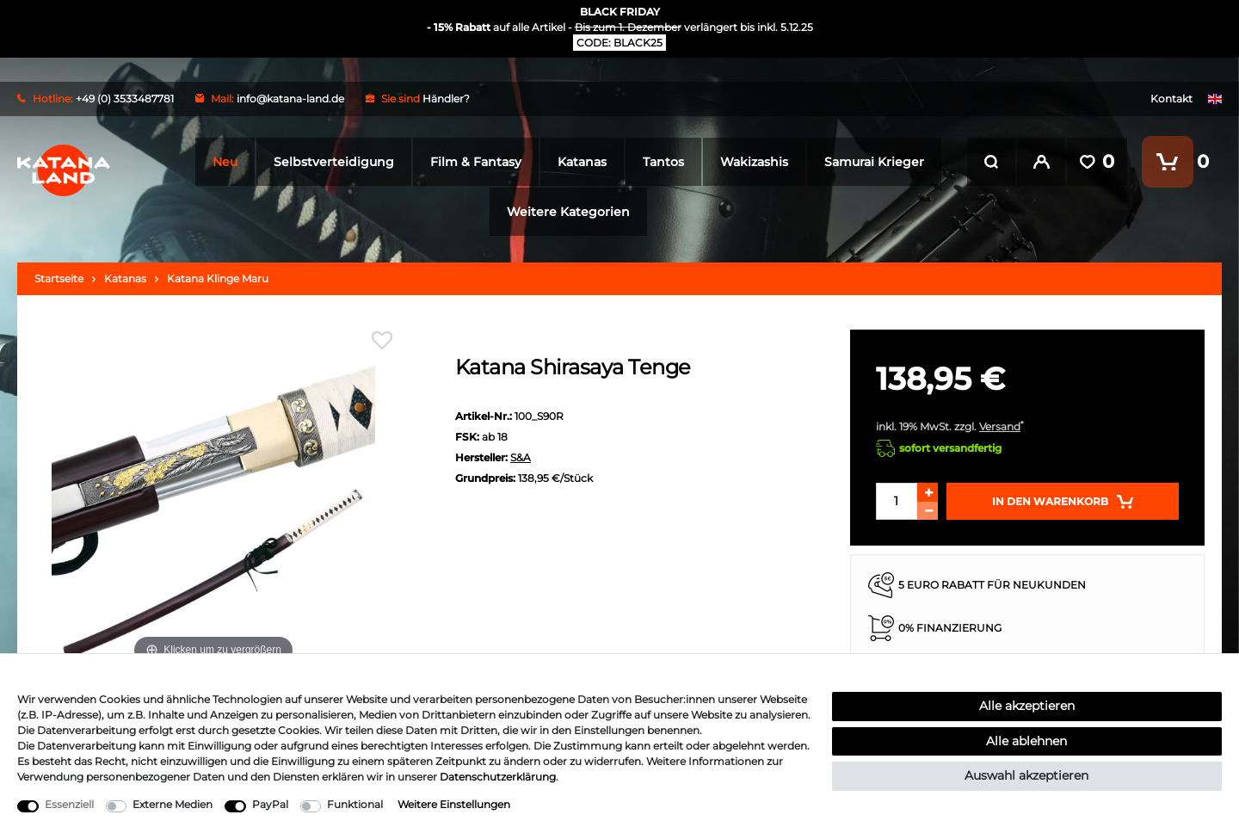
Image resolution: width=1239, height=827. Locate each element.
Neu (221, 162)
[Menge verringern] (927, 511)
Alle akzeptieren (1027, 705)
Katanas (578, 162)
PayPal (270, 804)
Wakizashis (751, 162)
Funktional (355, 804)
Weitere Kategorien (564, 211)
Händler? (446, 98)
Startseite (58, 278)
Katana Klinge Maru (217, 278)
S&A (520, 457)
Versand (999, 426)
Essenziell (69, 804)
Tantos (660, 162)
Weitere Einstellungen (454, 804)
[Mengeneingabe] (896, 501)
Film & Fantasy (472, 162)
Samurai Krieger (871, 162)
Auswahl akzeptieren (1026, 775)
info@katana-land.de (290, 98)
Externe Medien (173, 804)
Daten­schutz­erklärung (498, 776)
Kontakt (1171, 98)
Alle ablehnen (1026, 741)
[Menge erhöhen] (927, 492)
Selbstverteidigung (330, 162)
